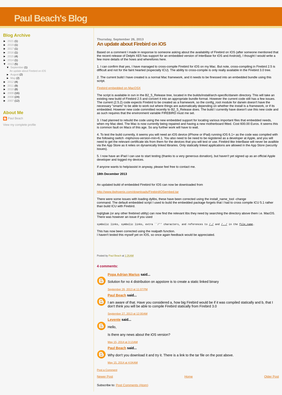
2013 (10, 63)
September (17, 67)
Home (188, 376)
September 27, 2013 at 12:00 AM (127, 313)
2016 (10, 52)
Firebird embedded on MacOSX (119, 88)
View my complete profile (19, 124)
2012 (10, 81)
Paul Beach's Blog (50, 18)
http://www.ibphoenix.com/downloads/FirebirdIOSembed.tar (138, 192)
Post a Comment (107, 370)
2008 (10, 96)
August (15, 74)
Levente (114, 319)
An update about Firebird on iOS (28, 70)
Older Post (271, 376)
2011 (10, 85)
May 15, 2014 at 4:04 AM (123, 362)
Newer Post (105, 376)
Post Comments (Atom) (132, 385)
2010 (10, 89)
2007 (10, 100)
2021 (10, 40)
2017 (10, 48)
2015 (10, 56)
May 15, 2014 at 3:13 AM (123, 342)
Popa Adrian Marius (124, 274)
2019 (10, 44)
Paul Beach (117, 295)
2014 (10, 60)
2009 (10, 93)
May (13, 78)
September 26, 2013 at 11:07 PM (128, 289)
